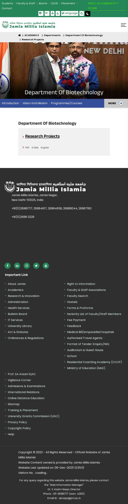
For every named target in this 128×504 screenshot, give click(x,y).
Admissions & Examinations (26, 386)
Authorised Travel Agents (84, 338)
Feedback (74, 326)
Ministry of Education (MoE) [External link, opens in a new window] (86, 368)
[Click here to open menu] (123, 25)
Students (7, 3)
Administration (18, 302)
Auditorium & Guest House (85, 350)
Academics (15, 290)
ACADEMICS (31, 35)
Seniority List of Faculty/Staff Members (94, 314)
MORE (112, 103)
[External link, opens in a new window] (7, 266)
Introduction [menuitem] (10, 103)
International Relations (23, 392)
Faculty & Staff (26, 3)
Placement (68, 3)
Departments (52, 35)
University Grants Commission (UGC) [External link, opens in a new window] (33, 416)
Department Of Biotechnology (84, 35)
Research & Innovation (23, 296)
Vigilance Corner (19, 380)
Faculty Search (77, 296)
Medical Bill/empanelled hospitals (90, 332)
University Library (20, 326)
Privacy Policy (17, 422)
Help (11, 434)
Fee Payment (76, 320)
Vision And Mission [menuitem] (35, 103)
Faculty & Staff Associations (86, 290)
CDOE (54, 3)
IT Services (15, 320)
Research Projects (33, 39)
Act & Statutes (18, 332)
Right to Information (81, 284)
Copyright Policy (19, 428)
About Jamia (17, 284)
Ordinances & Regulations (26, 338)
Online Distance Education (26, 398)
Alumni (43, 3)
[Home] (19, 35)
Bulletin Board (17, 314)
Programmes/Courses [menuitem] (66, 103)
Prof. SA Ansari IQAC (22, 374)
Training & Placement (23, 410)
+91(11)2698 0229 (23, 217)
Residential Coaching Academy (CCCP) (94, 362)
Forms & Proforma (80, 308)
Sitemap (14, 404)
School (72, 356)
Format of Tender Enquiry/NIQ (88, 344)
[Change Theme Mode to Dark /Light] (87, 13)
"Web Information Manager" (66, 485)
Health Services (18, 308)
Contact (7, 8)
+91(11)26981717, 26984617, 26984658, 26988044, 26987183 (51, 208)
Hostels (72, 302)
